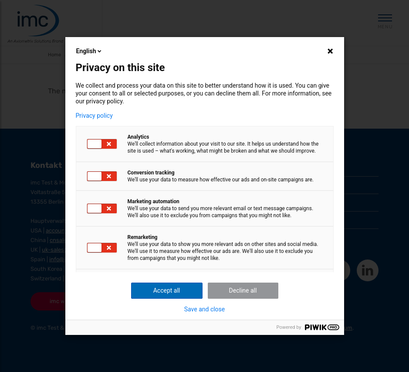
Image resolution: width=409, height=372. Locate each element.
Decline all (243, 290)
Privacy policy (94, 115)
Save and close (204, 309)
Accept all (166, 290)
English (89, 51)
